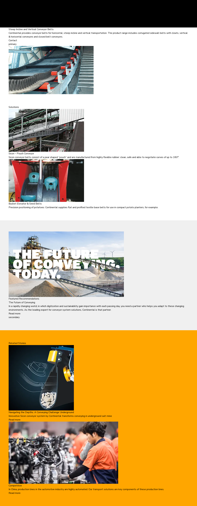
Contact (13, 40)
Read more (14, 313)
